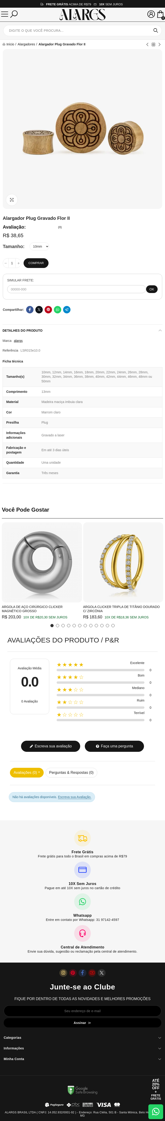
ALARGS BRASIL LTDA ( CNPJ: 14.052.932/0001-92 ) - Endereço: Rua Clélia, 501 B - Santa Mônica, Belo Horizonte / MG (82, 1114)
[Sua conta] (151, 14)
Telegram (67, 309)
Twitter (39, 309)
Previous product (147, 44)
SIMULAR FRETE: (20, 280)
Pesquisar (156, 30)
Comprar (36, 263)
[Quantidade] (12, 263)
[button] (52, 625)
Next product (159, 44)
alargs (18, 341)
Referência (10, 350)
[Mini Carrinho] (160, 15)
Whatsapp (57, 309)
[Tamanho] (39, 246)
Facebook (30, 309)
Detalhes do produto (23, 330)
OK (152, 289)
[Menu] (4, 14)
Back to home (153, 44)
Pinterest (48, 309)
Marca (7, 341)
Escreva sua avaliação (51, 746)
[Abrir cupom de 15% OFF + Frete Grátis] (155, 1089)
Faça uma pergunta (114, 746)
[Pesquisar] (13, 14)
